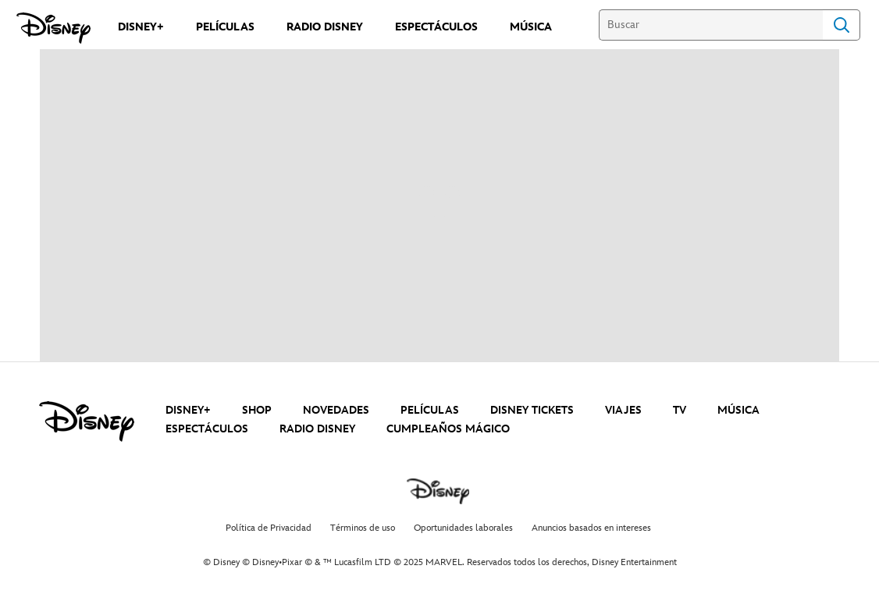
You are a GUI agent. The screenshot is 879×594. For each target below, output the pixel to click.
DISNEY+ (188, 410)
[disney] (86, 421)
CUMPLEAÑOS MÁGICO (448, 429)
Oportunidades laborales (463, 528)
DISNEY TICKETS (532, 410)
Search (841, 25)
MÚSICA (738, 410)
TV (679, 410)
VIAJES (623, 410)
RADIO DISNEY (317, 429)
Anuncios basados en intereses (591, 528)
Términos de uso (362, 528)
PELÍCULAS (429, 410)
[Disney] (53, 28)
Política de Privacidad (268, 528)
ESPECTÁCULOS (206, 429)
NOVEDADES (336, 410)
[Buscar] (711, 25)
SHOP (257, 410)
